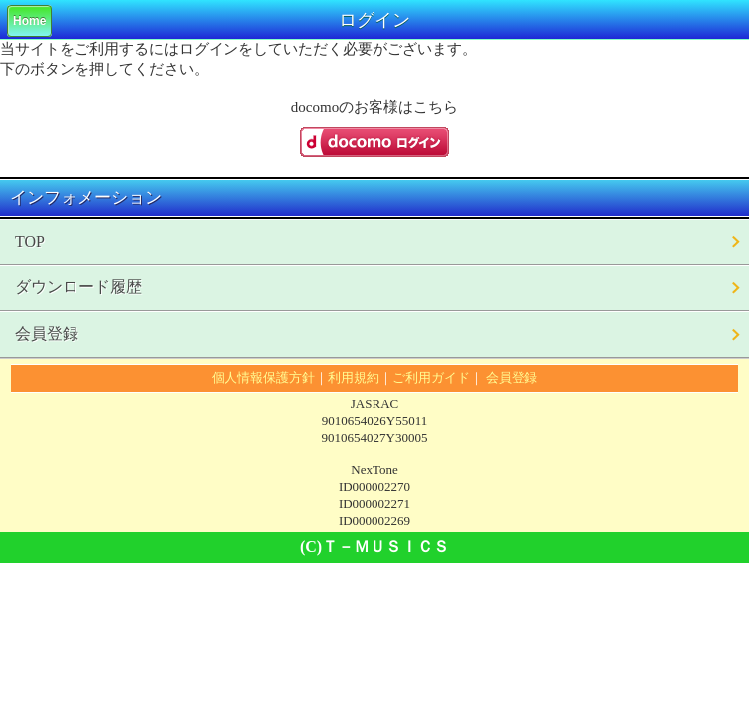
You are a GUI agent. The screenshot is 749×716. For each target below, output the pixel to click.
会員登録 (46, 333)
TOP (30, 241)
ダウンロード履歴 (78, 286)
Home (29, 21)
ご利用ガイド (431, 377)
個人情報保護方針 (263, 377)
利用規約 (353, 377)
